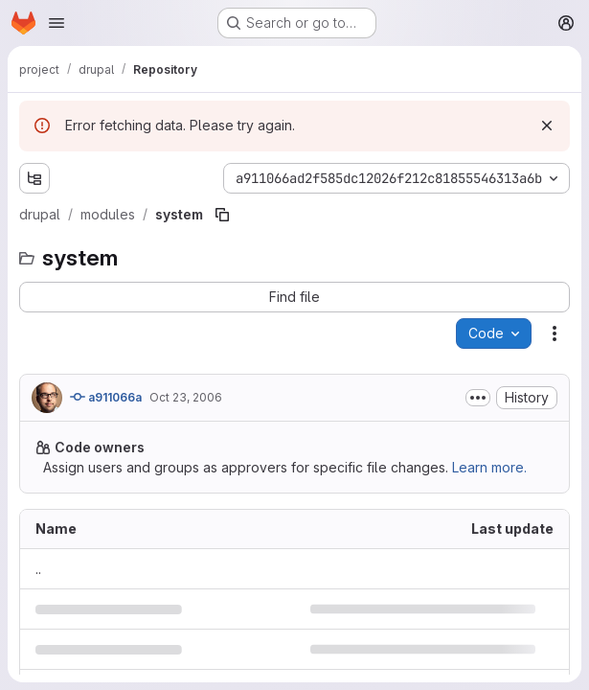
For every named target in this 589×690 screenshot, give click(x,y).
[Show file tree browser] (34, 178)
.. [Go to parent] (38, 569)
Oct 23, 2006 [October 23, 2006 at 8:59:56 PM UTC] (185, 397)
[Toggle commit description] (477, 397)
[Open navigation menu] (56, 23)
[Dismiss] (546, 125)
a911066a (106, 396)
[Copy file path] (222, 214)
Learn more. (489, 467)
